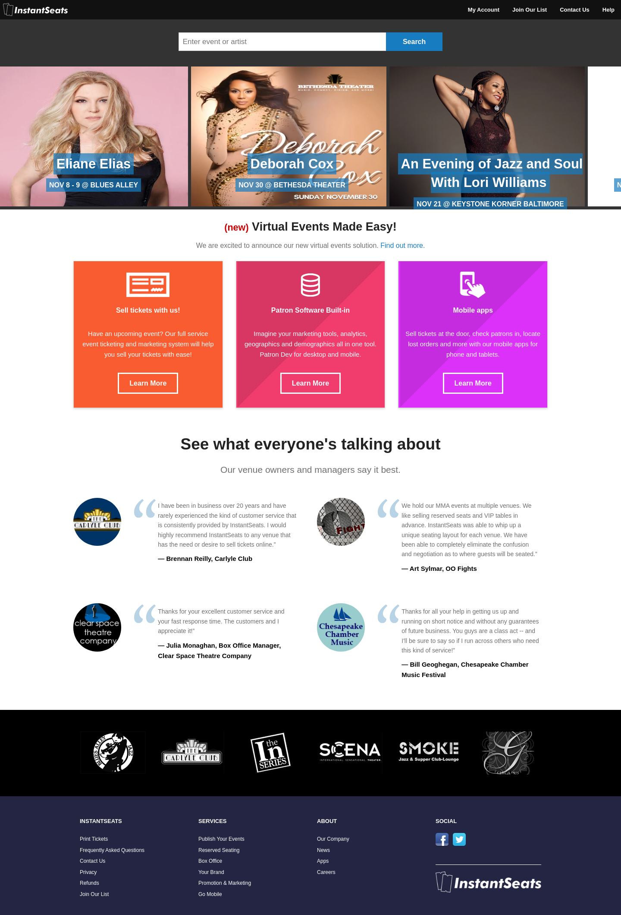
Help (608, 9)
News (323, 850)
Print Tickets (94, 839)
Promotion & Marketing (224, 883)
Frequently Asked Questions (112, 850)
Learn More (147, 383)
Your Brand (211, 872)
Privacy (88, 872)
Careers (326, 872)
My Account (483, 9)
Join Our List (529, 9)
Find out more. (402, 245)
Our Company (333, 839)
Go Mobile (210, 894)
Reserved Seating (218, 850)
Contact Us (575, 9)
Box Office (210, 861)
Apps (323, 861)
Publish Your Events (221, 839)
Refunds (89, 883)
